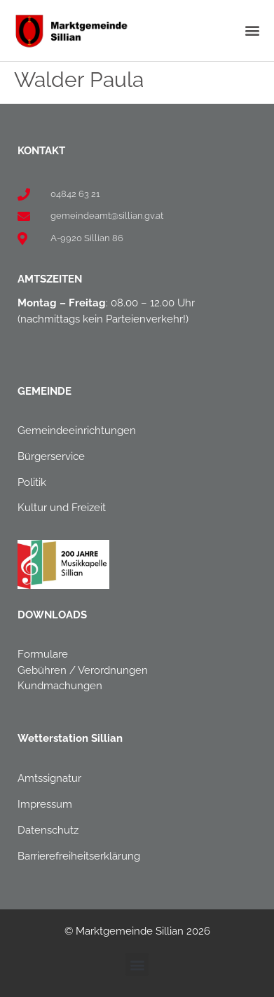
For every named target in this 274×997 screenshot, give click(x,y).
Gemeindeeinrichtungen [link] (77, 430)
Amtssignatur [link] (49, 778)
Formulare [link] (43, 654)
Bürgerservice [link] (51, 456)
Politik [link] (32, 482)
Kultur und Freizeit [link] (62, 507)
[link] (70, 30)
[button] (251, 30)
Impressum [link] (45, 804)
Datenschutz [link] (48, 830)
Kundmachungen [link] (60, 685)
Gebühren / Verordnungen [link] (83, 670)
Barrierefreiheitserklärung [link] (79, 856)
